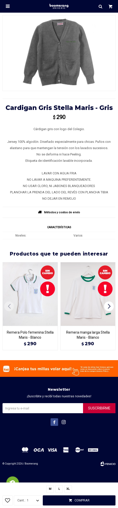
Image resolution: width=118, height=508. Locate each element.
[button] (109, 306)
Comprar (82, 500)
